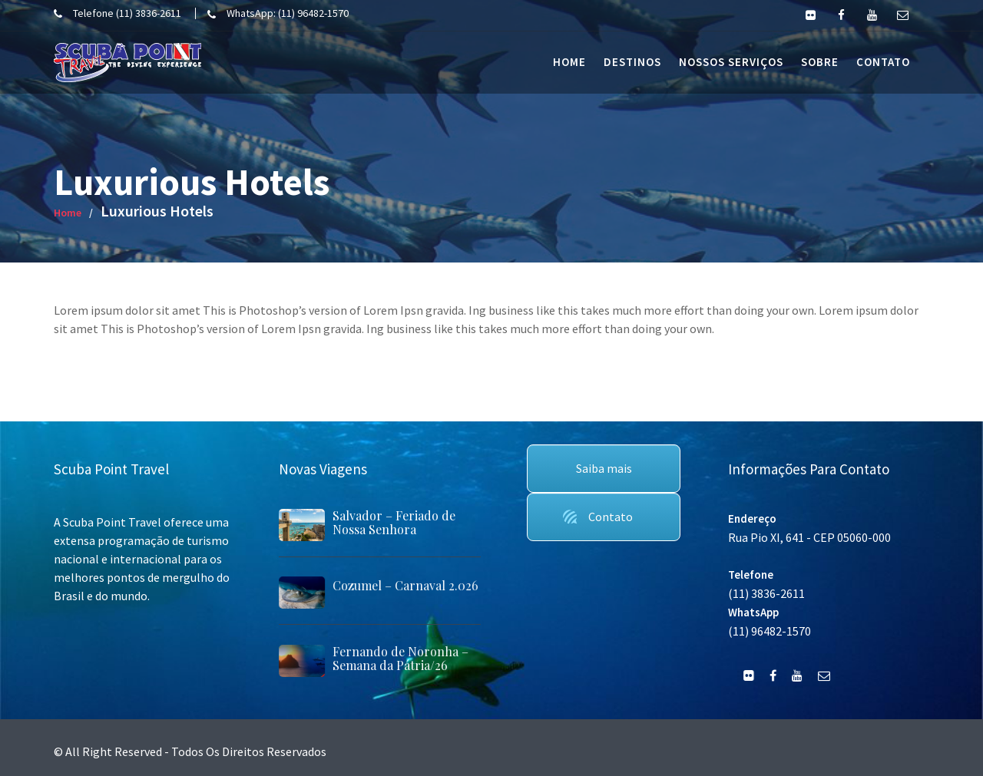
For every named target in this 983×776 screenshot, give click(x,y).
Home (569, 61)
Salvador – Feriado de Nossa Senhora (394, 522)
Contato (883, 61)
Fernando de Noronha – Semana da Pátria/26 (400, 657)
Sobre (820, 61)
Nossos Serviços (731, 61)
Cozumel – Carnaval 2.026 (404, 586)
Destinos (632, 61)
